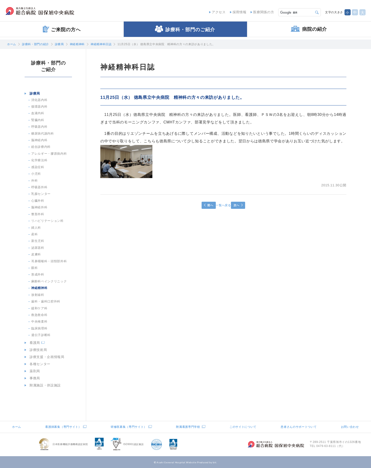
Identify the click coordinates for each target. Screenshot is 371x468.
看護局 (33, 343)
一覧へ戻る (223, 205)
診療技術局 (36, 350)
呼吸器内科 (39, 126)
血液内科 (37, 113)
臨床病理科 (39, 328)
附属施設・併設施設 (43, 385)
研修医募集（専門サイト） (129, 427)
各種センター (38, 364)
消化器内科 (39, 100)
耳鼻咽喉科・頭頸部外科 (49, 261)
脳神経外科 (39, 207)
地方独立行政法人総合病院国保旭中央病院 (46, 12)
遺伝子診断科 (41, 335)
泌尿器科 (37, 247)
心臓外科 (37, 200)
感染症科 (37, 167)
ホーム (11, 44)
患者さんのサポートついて (299, 427)
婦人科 (36, 227)
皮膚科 (36, 254)
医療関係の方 (262, 12)
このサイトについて (243, 427)
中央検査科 (39, 321)
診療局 (59, 44)
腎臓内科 (37, 120)
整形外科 (37, 214)
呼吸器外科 (39, 187)
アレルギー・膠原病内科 (49, 153)
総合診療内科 (41, 147)
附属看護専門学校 (188, 427)
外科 (34, 180)
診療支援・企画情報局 (45, 357)
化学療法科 (39, 160)
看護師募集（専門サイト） (63, 427)
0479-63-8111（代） (330, 446)
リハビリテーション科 (47, 221)
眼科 (34, 268)
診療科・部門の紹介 (35, 44)
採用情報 (238, 12)
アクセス (217, 12)
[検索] (295, 12)
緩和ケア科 (39, 308)
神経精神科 (77, 44)
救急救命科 (39, 315)
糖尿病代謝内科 (42, 133)
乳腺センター (41, 194)
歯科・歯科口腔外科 (45, 301)
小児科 (36, 173)
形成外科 (37, 274)
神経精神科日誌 (101, 44)
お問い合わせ (350, 427)
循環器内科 (39, 106)
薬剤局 (33, 371)
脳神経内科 (39, 140)
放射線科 (37, 295)
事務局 (33, 378)
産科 (34, 234)
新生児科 (37, 241)
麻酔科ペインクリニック (49, 281)
